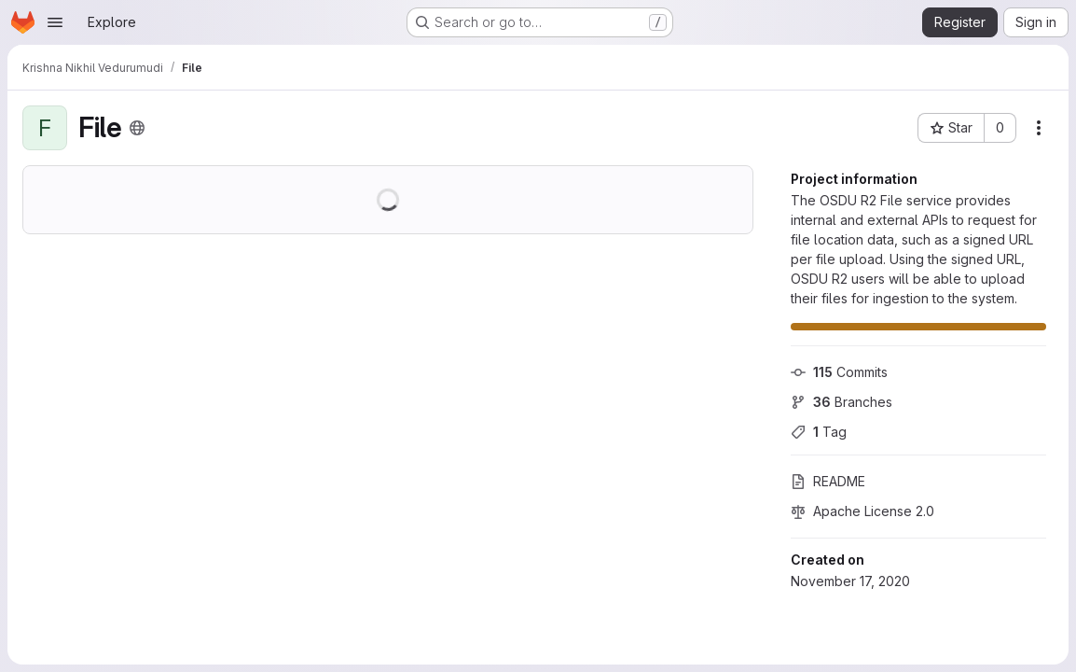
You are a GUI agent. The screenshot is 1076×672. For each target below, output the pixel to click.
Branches (841, 402)
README (828, 481)
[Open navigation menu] (55, 22)
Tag (819, 432)
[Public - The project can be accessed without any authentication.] (137, 127)
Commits (839, 372)
